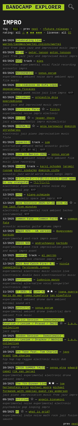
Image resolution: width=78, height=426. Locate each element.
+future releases (56, 29)
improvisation (48, 134)
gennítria (23, 308)
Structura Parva (28, 109)
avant (54, 239)
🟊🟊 (32, 33)
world (29, 174)
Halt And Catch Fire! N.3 (35, 264)
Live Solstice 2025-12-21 (35, 203)
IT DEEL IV (24, 292)
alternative (12, 146)
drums (47, 226)
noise (41, 77)
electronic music (37, 271)
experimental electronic (42, 375)
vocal (46, 65)
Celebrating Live (29, 40)
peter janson (38, 52)
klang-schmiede (38, 195)
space (34, 198)
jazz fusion (68, 415)
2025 (19, 195)
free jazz (18, 48)
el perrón (49, 255)
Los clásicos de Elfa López (37, 85)
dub (63, 359)
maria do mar (12, 296)
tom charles (21, 356)
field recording (63, 65)
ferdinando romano (36, 267)
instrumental (12, 214)
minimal (8, 303)
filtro (55, 109)
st (17, 412)
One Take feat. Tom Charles (37, 352)
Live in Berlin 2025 (31, 154)
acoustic (51, 146)
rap (18, 359)
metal (39, 146)
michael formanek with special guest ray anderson (35, 389)
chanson (39, 259)
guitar (64, 146)
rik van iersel (23, 371)
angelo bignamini (51, 399)
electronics (12, 287)
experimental (30, 65)
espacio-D (23, 142)
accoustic (10, 68)
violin (56, 271)
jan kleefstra (60, 296)
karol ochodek (50, 166)
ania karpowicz (51, 126)
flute (7, 138)
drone (41, 299)
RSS (15, 29)
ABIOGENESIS (24, 73)
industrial (55, 312)
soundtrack (24, 259)
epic (71, 77)
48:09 (20, 52)
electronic (11, 65)
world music (44, 174)
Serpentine (24, 280)
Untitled (22, 399)
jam (42, 198)
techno (68, 210)
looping (34, 407)
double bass (31, 275)
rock (6, 198)
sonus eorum (47, 73)
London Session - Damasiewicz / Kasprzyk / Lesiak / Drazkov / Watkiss (33, 338)
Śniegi (20, 166)
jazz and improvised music (47, 48)
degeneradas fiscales (19, 89)
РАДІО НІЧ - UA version (33, 231)
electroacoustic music (59, 275)
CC (69, 33)
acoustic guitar (29, 226)
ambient (29, 77)
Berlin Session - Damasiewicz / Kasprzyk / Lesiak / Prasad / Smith (33, 322)
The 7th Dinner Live (31, 384)
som (47, 142)
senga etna (58, 368)
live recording (23, 162)
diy (63, 186)
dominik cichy (48, 170)
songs (59, 174)
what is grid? (39, 412)
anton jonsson (60, 52)
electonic (50, 113)
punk (27, 93)
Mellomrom (23, 97)
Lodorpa (21, 255)
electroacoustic (23, 122)
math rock (50, 415)
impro (73, 48)
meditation (11, 150)
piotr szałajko (25, 170)
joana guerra (68, 292)
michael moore (40, 387)
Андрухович (64, 231)
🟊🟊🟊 (39, 33)
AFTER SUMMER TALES (30, 368)
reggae (27, 359)
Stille (20, 118)
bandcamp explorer (33, 7)
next (35, 29)
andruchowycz (45, 243)
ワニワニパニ (41, 182)
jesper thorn (45, 118)
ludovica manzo (48, 280)
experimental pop (16, 190)
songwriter (61, 283)
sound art (23, 303)
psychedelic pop (15, 407)
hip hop (8, 259)
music (65, 134)
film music (11, 81)
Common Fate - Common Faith (37, 219)
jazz (6, 48)
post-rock (31, 239)
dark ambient (56, 77)
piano (33, 134)
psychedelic (20, 198)
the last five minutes (20, 207)
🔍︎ (71, 7)
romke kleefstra (36, 296)
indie (46, 186)
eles (40, 61)
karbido (8, 235)
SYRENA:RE (23, 126)
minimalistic (56, 122)
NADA (19, 61)
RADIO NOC (23, 243)
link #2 (62, 203)
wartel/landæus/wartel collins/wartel (32, 44)
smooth (7, 419)
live (53, 93)
